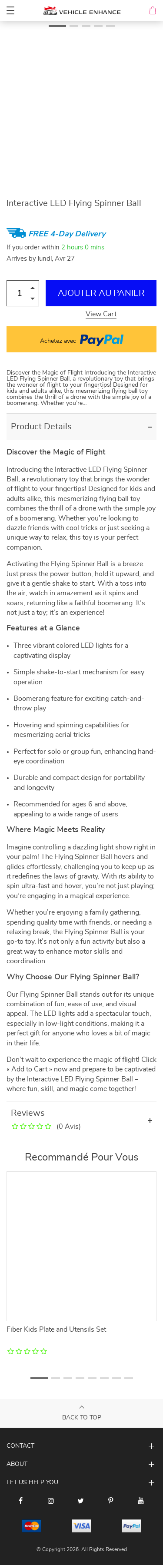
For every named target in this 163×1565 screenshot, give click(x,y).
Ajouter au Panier (101, 293)
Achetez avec (81, 339)
